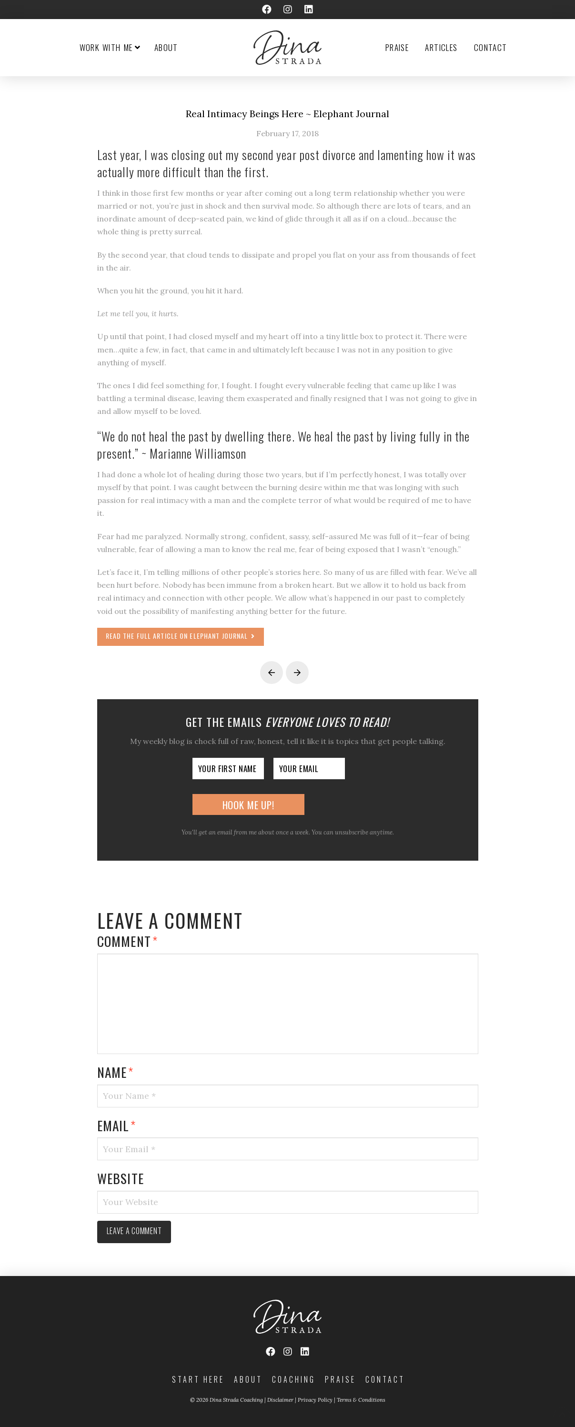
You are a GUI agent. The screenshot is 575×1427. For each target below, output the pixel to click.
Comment (127, 941)
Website (120, 1178)
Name (115, 1072)
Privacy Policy (315, 1400)
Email (116, 1125)
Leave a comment (134, 1230)
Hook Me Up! (248, 804)
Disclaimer (280, 1400)
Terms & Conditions (361, 1400)
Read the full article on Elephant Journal (180, 636)
